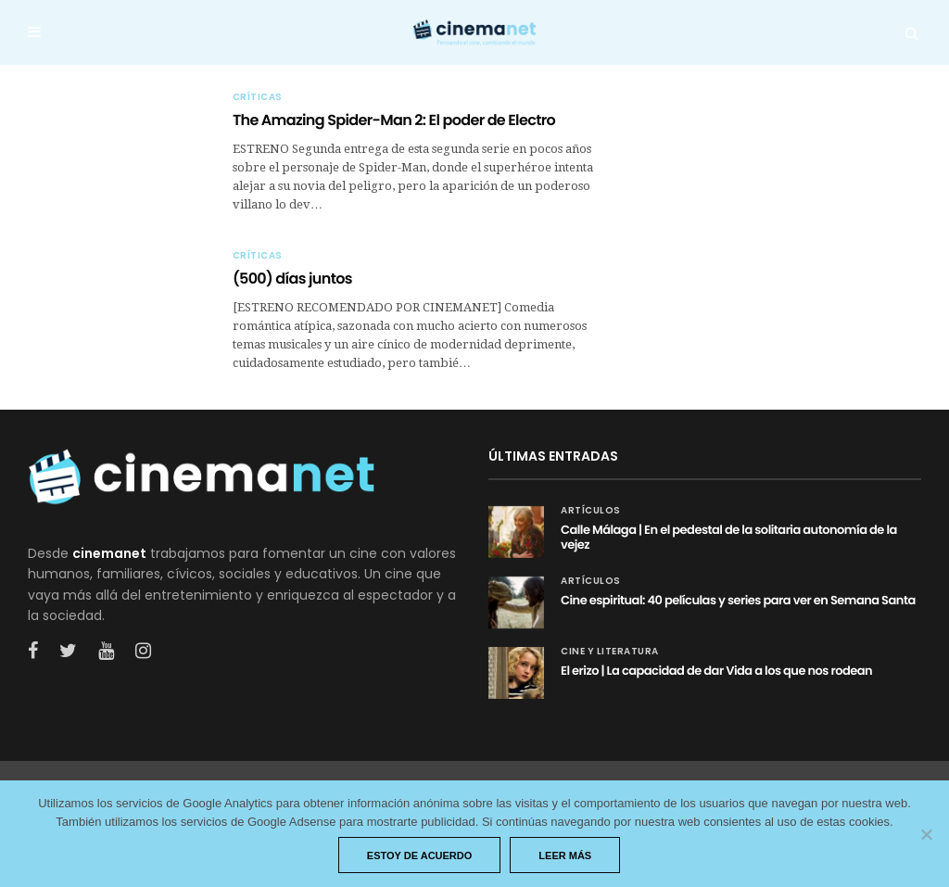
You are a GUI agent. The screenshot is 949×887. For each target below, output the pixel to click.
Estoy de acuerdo (420, 855)
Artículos (591, 510)
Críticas (258, 97)
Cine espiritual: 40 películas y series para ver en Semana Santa (738, 600)
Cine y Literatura (610, 651)
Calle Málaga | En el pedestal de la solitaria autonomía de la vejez (729, 537)
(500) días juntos (292, 278)
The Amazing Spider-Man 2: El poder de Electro (394, 120)
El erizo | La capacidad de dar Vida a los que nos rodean (716, 670)
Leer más (564, 855)
